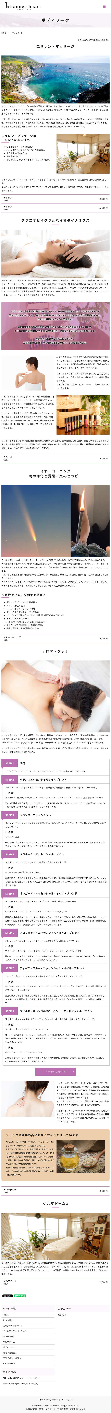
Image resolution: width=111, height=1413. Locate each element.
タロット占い (9, 1336)
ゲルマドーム (9, 1341)
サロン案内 (8, 1320)
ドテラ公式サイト (55, 1072)
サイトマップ (9, 1363)
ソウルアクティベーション (15, 1331)
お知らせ (62, 1314)
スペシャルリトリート (13, 1325)
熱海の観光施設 (10, 1352)
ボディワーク (9, 1347)
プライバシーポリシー (13, 1358)
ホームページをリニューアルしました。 (21, 1383)
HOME (3, 33)
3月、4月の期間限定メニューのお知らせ (21, 1378)
